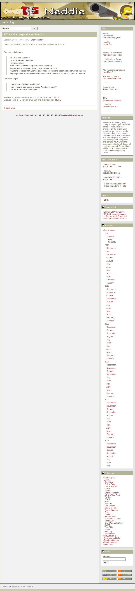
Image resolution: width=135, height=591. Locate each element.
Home (105, 33)
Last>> (79, 115)
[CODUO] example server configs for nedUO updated (115, 215)
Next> (73, 115)
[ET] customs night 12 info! (115, 218)
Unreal (107, 529)
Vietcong (108, 531)
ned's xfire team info (112, 78)
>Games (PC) (109, 478)
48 (63, 115)
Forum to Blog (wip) (111, 38)
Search (106, 551)
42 (40, 115)
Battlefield (108, 482)
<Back (27, 115)
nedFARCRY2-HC (112, 177)
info (125, 184)
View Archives (109, 230)
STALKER (108, 521)
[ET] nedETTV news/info (114, 212)
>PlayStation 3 (109, 536)
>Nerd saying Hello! (111, 538)
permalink (10, 108)
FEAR (107, 499)
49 (67, 115)
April (108, 273)
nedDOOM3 (109, 164)
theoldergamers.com (112, 100)
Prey (110, 240)
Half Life (108, 503)
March (109, 277)
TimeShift (108, 527)
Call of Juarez (110, 486)
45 (52, 115)
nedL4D (107, 171)
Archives (107, 225)
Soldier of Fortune (112, 519)
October (110, 258)
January (110, 237)
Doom (107, 491)
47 (60, 115)
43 (44, 115)
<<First (19, 115)
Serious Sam (110, 516)
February (110, 280)
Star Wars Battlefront (113, 523)
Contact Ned (108, 35)
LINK (106, 200)
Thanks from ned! (110, 89)
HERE (58, 100)
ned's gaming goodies (112, 55)
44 (48, 115)
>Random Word (110, 542)
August (109, 261)
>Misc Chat (108, 544)
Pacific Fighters (111, 510)
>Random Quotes (111, 540)
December (111, 248)
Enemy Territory (37, 40)
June (108, 267)
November (111, 292)
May (108, 270)
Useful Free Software (112, 61)
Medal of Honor (111, 508)
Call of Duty (109, 484)
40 (32, 115)
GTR (106, 501)
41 (36, 115)
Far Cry (107, 497)
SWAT (107, 525)
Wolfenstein (109, 534)
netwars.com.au (110, 106)
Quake (107, 514)
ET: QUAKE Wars (112, 495)
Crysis (107, 488)
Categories (108, 473)
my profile (107, 44)
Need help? (108, 72)
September (111, 299)
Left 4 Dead (109, 506)
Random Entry (110, 207)
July (108, 264)
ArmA (107, 480)
